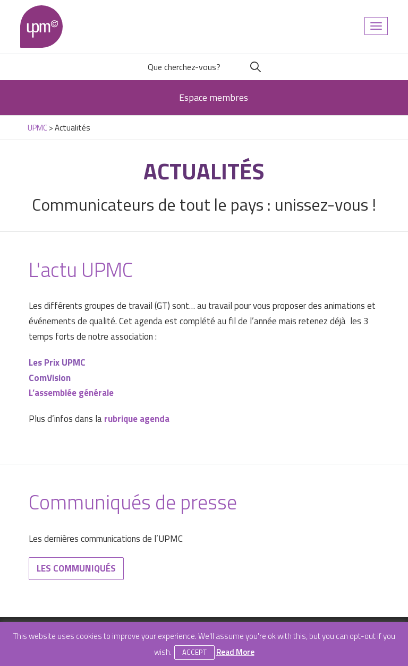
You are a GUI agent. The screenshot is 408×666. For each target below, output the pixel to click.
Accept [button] (194, 652)
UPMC (41, 26)
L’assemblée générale (71, 393)
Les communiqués (76, 568)
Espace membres (213, 97)
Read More (235, 652)
